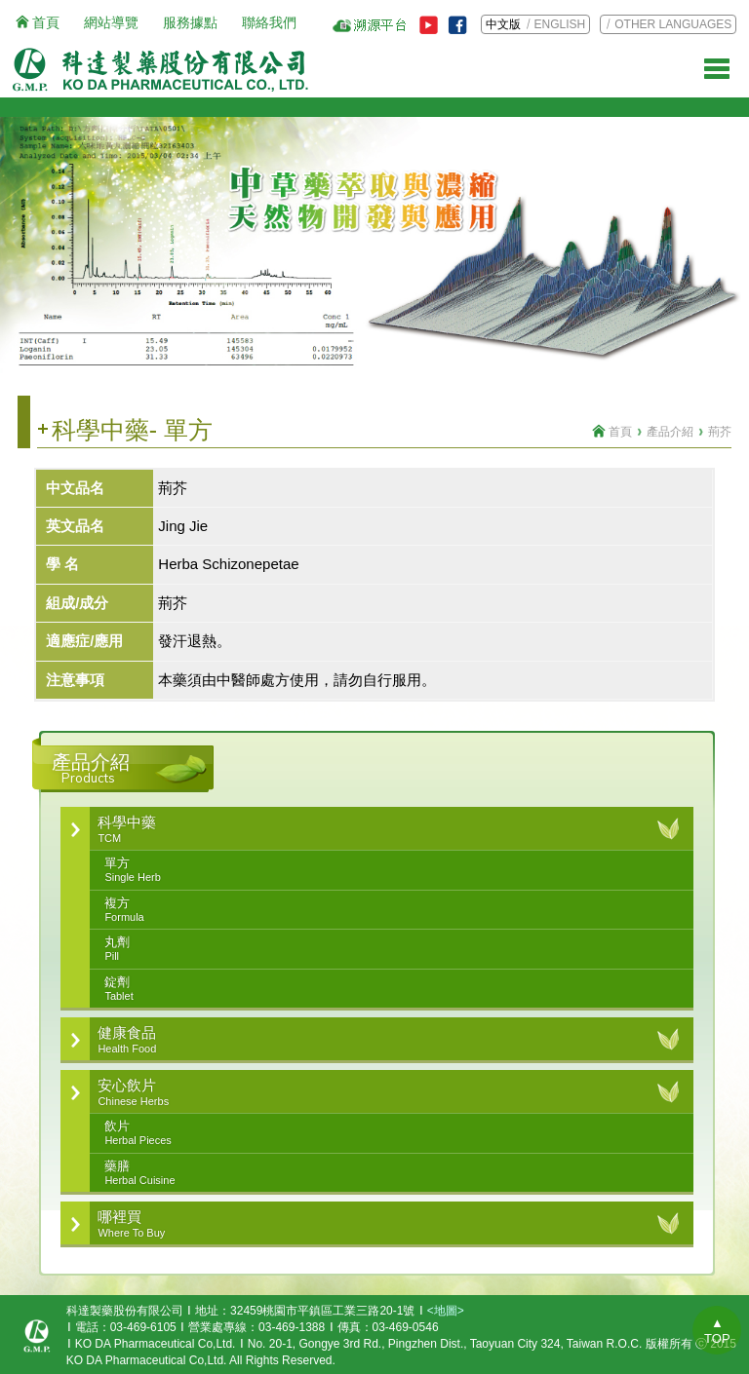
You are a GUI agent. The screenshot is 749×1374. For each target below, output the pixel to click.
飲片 (388, 1133)
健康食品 (380, 1039)
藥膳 (388, 1173)
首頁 (45, 22)
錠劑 (388, 989)
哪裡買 (380, 1224)
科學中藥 (380, 829)
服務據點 (190, 22)
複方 (388, 910)
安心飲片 (380, 1092)
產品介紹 (670, 432)
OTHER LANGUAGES (672, 24)
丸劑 (388, 949)
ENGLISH (560, 24)
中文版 (503, 24)
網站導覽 (111, 22)
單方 (388, 870)
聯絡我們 (269, 22)
